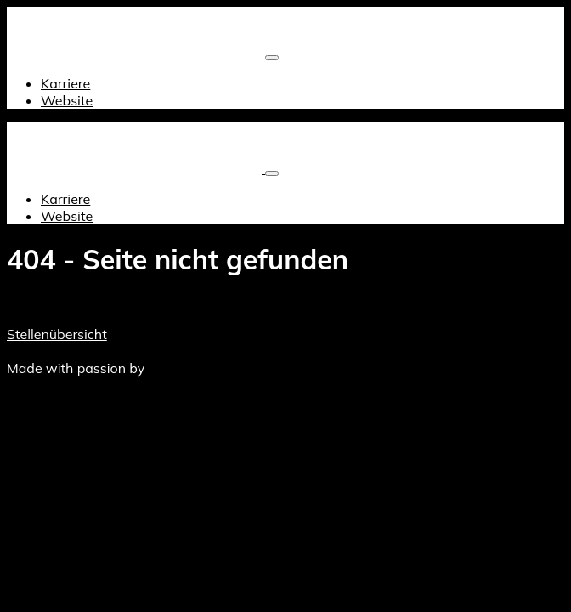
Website (67, 100)
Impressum (124, 351)
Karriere (65, 83)
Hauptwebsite (206, 351)
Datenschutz (47, 351)
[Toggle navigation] (272, 57)
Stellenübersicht (57, 334)
